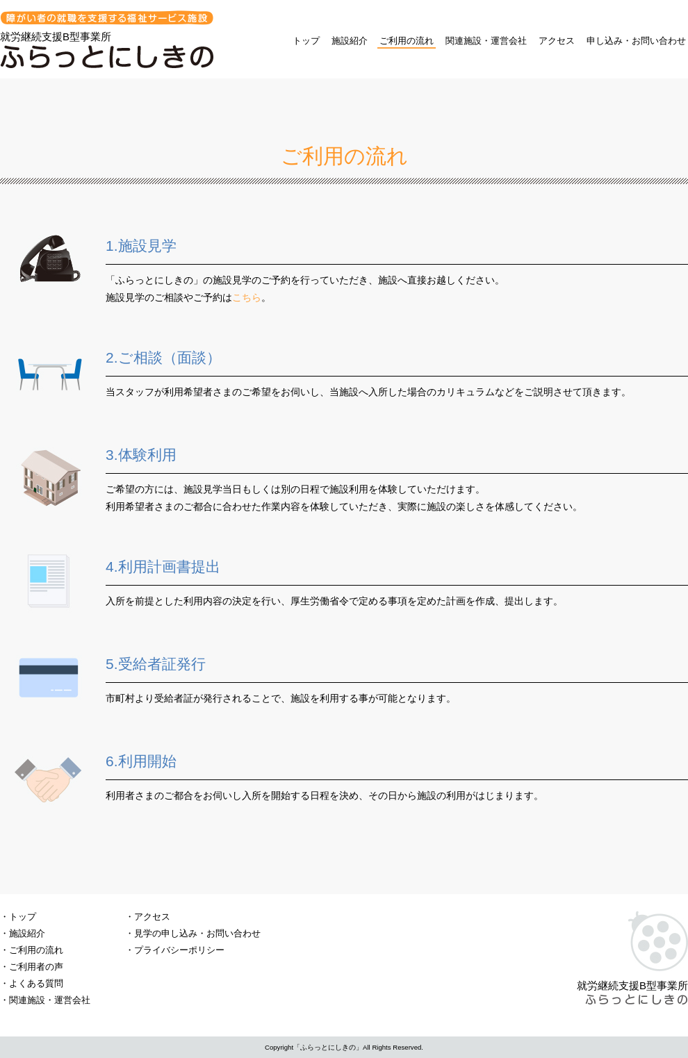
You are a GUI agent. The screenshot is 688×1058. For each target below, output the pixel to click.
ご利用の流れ (406, 40)
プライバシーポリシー (179, 950)
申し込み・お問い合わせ (636, 40)
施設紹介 (349, 40)
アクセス (557, 40)
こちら (246, 297)
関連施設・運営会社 (486, 40)
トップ (306, 40)
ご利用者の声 (36, 966)
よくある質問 (36, 983)
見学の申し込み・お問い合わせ (197, 933)
